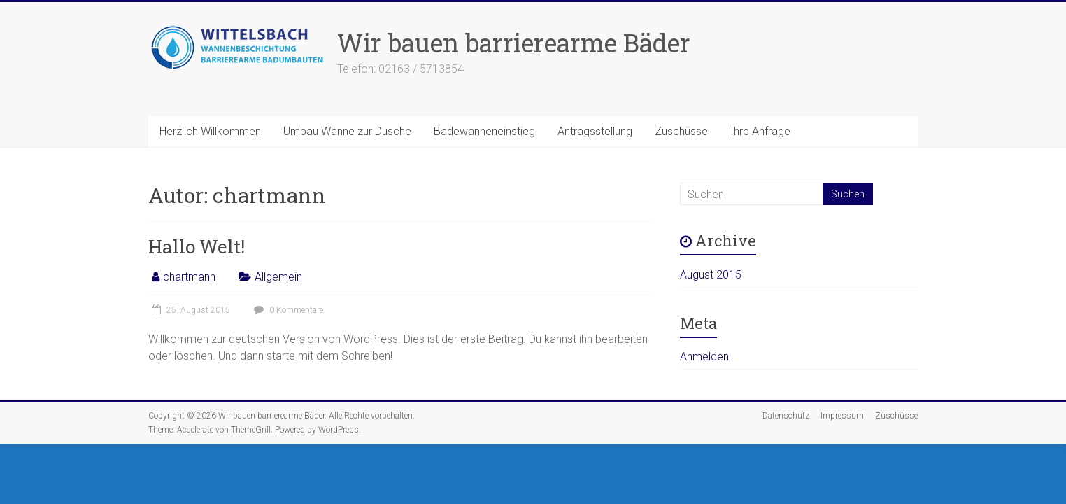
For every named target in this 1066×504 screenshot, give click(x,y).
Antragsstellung (594, 131)
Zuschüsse (681, 131)
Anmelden (704, 356)
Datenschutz (785, 416)
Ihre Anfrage (760, 131)
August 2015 (710, 274)
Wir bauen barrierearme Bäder (513, 42)
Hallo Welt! (196, 246)
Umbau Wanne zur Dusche (347, 131)
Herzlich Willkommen (210, 131)
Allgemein (278, 277)
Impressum (842, 416)
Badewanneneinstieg (484, 131)
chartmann (189, 277)
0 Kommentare (286, 310)
